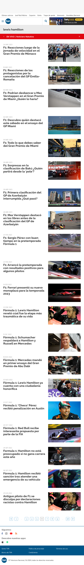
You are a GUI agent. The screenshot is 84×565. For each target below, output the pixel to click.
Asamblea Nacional (73, 15)
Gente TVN (5, 549)
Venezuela (60, 15)
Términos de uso (62, 549)
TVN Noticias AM (70, 23)
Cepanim (32, 15)
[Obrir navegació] (2, 21)
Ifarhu (39, 15)
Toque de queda (49, 15)
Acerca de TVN (7, 552)
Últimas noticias (7, 15)
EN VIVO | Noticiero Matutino (20, 36)
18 (68, 519)
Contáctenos (33, 552)
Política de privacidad (36, 549)
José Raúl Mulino (21, 15)
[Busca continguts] (45, 21)
